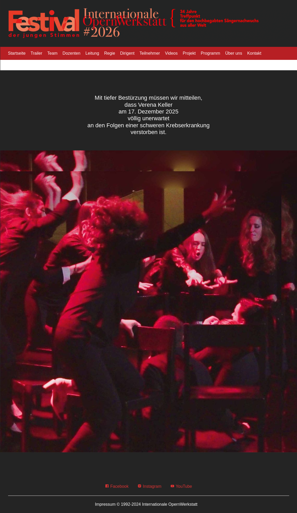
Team (52, 53)
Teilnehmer (150, 53)
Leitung (92, 53)
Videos (171, 53)
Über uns (233, 53)
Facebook (117, 486)
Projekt (189, 53)
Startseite (17, 53)
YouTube (181, 486)
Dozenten (71, 53)
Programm (210, 53)
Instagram (149, 486)
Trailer (36, 53)
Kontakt (254, 53)
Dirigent (127, 53)
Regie (109, 53)
